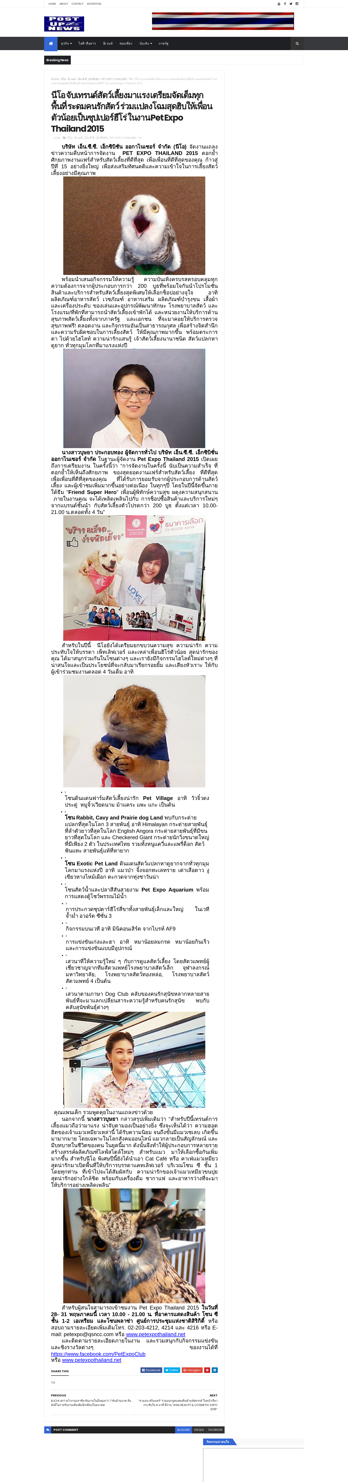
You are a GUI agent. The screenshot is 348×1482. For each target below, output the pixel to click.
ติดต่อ (227, 718)
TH (131, 79)
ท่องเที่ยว (126, 43)
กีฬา (226, 691)
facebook (205, 1453)
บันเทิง (144, 43)
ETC (229, 751)
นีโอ (63, 79)
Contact (78, 3)
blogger (173, 1453)
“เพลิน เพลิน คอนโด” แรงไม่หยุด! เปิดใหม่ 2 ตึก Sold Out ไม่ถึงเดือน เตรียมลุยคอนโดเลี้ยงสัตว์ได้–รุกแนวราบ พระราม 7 (273, 458)
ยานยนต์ (229, 670)
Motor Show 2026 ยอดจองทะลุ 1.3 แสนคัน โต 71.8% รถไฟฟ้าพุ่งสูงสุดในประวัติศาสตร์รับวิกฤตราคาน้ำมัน (272, 440)
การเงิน (228, 686)
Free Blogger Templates (96, 1476)
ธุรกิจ (65, 43)
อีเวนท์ (108, 43)
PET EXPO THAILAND (114, 79)
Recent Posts (243, 729)
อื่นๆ (226, 712)
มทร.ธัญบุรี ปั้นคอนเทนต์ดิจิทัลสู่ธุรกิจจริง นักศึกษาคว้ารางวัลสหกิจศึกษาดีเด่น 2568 (270, 474)
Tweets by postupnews (241, 417)
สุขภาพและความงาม (237, 697)
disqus (189, 1453)
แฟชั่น (227, 702)
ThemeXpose (69, 1476)
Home (52, 3)
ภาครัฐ (164, 43)
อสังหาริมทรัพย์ (233, 665)
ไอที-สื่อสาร (87, 43)
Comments (283, 729)
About (63, 3)
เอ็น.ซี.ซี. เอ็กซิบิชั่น (88, 79)
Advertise (94, 3)
